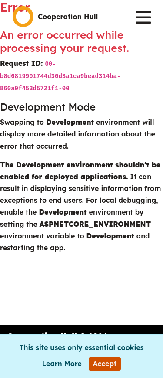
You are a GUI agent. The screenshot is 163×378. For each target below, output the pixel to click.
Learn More (62, 363)
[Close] (105, 364)
